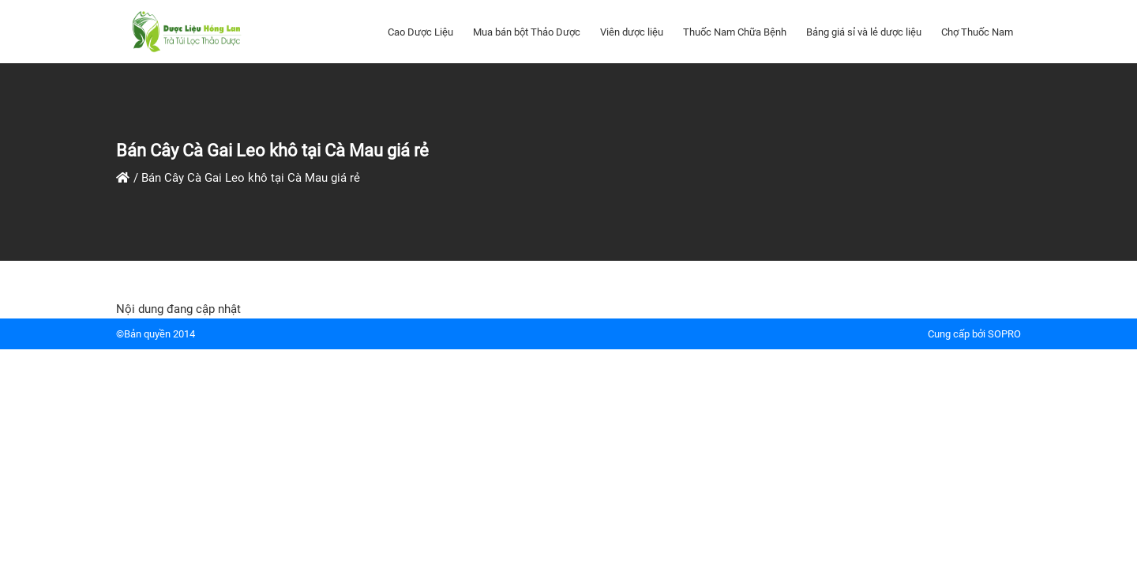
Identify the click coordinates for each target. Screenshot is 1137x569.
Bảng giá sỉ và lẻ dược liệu (863, 32)
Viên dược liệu (631, 32)
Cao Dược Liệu (420, 32)
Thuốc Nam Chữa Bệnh (734, 32)
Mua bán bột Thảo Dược (526, 32)
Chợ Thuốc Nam (977, 32)
